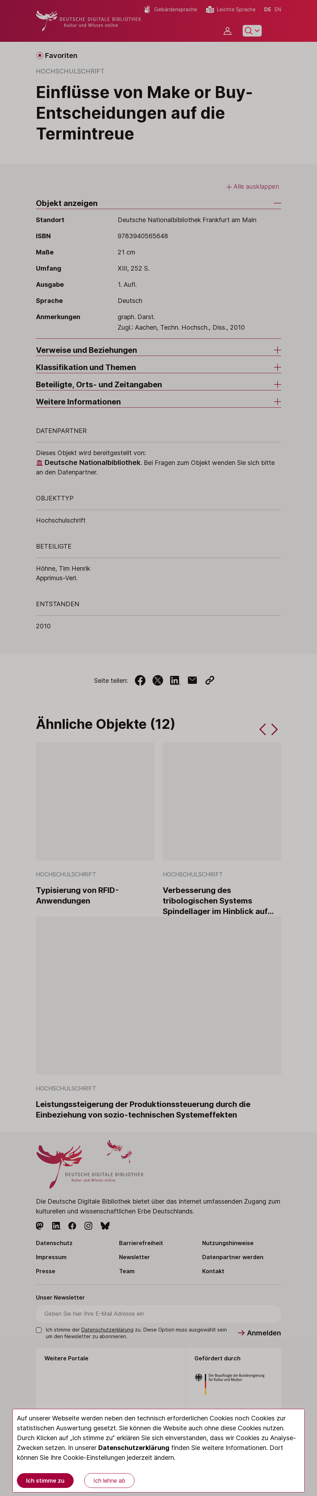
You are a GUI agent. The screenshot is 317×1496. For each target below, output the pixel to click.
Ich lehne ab (109, 1480)
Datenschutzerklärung (133, 1447)
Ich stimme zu (45, 1480)
